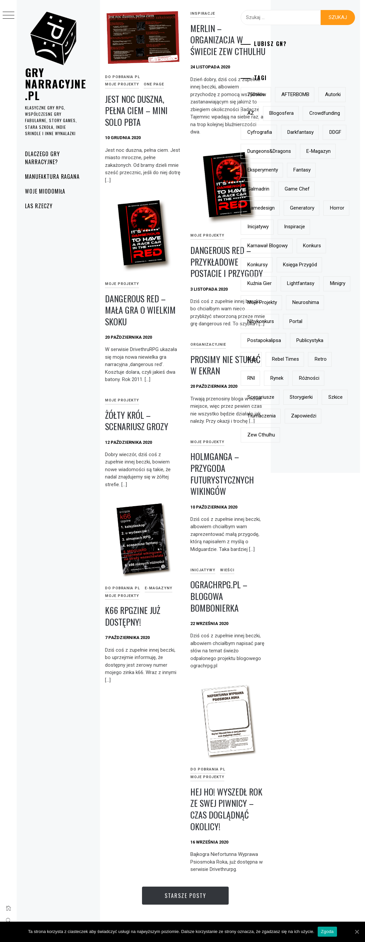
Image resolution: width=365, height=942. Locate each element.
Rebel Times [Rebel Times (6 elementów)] (295, 529)
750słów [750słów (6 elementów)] (291, 94)
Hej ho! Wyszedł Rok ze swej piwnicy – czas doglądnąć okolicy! (226, 809)
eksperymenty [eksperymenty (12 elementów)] (297, 246)
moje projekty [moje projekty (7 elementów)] (297, 435)
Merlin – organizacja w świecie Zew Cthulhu (227, 40)
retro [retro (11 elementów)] (331, 529)
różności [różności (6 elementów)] (292, 567)
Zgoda (327, 931)
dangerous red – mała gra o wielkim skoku (140, 310)
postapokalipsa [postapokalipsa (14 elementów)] (299, 492)
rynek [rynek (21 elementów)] (311, 548)
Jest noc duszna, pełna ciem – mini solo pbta (136, 110)
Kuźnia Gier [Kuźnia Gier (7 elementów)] (294, 397)
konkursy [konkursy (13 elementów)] (326, 359)
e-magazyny (158, 588)
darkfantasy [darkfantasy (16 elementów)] (295, 189)
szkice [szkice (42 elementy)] (328, 586)
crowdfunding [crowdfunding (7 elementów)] (297, 151)
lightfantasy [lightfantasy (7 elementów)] (296, 416)
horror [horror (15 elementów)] (329, 302)
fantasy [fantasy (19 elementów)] (337, 246)
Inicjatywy (202, 570)
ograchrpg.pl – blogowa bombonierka (218, 596)
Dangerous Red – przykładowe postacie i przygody (226, 262)
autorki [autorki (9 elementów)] (290, 113)
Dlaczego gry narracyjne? (42, 158)
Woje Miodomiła (45, 191)
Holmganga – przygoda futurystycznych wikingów (222, 474)
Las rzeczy (39, 206)
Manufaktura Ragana (52, 177)
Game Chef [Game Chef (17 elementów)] (332, 265)
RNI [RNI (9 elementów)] (286, 548)
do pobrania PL (122, 77)
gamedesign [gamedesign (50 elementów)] (296, 283)
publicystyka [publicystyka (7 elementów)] (295, 511)
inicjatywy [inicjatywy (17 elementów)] (293, 321)
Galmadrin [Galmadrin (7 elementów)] (293, 265)
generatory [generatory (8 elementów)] (294, 302)
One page (154, 84)
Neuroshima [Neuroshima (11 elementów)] (295, 454)
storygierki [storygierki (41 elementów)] (293, 586)
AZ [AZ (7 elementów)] (316, 113)
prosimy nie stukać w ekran (225, 365)
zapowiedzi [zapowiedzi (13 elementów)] (295, 624)
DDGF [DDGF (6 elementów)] (330, 189)
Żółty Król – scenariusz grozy (136, 420)
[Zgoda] (356, 931)
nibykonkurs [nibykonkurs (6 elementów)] (295, 472)
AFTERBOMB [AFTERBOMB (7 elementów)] (330, 94)
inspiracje (202, 13)
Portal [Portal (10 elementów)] (330, 472)
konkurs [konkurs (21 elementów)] (291, 359)
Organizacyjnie (208, 344)
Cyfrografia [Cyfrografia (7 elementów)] (294, 170)
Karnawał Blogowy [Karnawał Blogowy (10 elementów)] (302, 340)
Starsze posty (185, 896)
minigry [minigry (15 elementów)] (332, 416)
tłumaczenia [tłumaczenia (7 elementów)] (296, 605)
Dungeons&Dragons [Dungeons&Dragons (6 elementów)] (304, 208)
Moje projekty (122, 84)
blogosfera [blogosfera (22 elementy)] (294, 132)
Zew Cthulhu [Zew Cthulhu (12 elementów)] (296, 643)
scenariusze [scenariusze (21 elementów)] (331, 567)
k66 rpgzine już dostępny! (132, 616)
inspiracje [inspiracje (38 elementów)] (329, 321)
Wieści (227, 570)
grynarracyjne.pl (55, 83)
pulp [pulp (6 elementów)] (329, 511)
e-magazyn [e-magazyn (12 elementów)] (294, 227)
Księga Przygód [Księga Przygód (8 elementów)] (299, 378)
